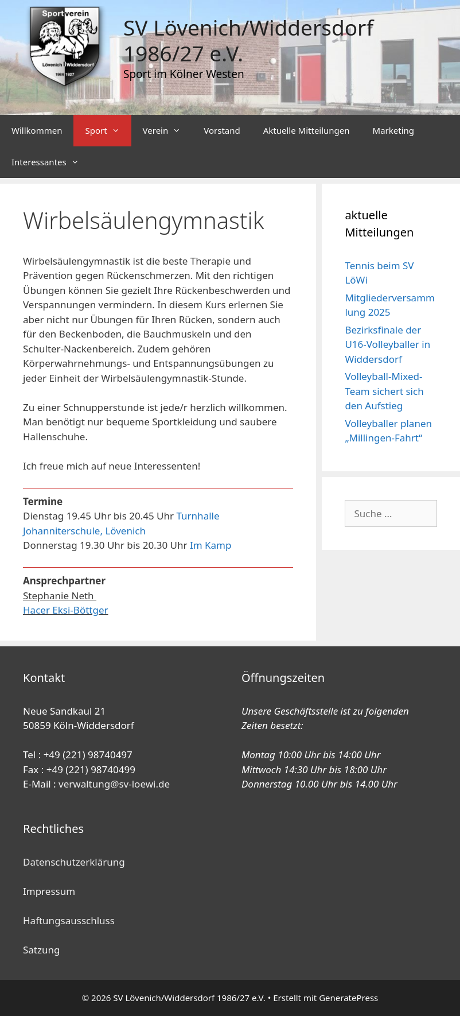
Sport (108, 130)
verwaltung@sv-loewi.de (114, 783)
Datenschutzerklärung (74, 861)
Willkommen (36, 130)
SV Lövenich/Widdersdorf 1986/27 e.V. (248, 40)
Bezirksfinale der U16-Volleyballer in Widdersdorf (387, 344)
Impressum (49, 891)
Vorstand (222, 130)
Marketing (393, 130)
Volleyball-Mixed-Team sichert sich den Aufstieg (384, 391)
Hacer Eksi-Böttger (65, 609)
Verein (168, 130)
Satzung (41, 949)
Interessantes (51, 162)
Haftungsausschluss (69, 920)
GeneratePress (348, 997)
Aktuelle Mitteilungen (306, 130)
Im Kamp (211, 545)
